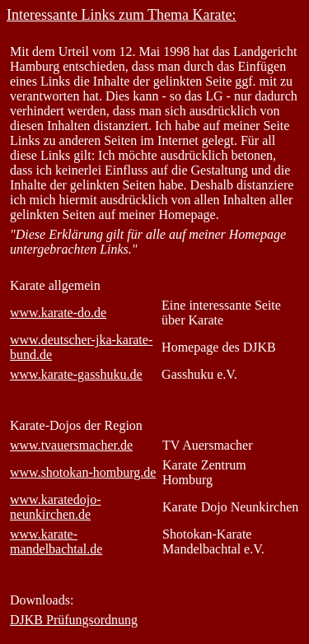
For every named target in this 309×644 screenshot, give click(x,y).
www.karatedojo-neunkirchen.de (55, 506)
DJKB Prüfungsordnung (74, 620)
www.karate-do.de (58, 313)
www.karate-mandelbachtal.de (56, 541)
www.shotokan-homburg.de (83, 472)
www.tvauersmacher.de (71, 445)
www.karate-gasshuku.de (76, 374)
